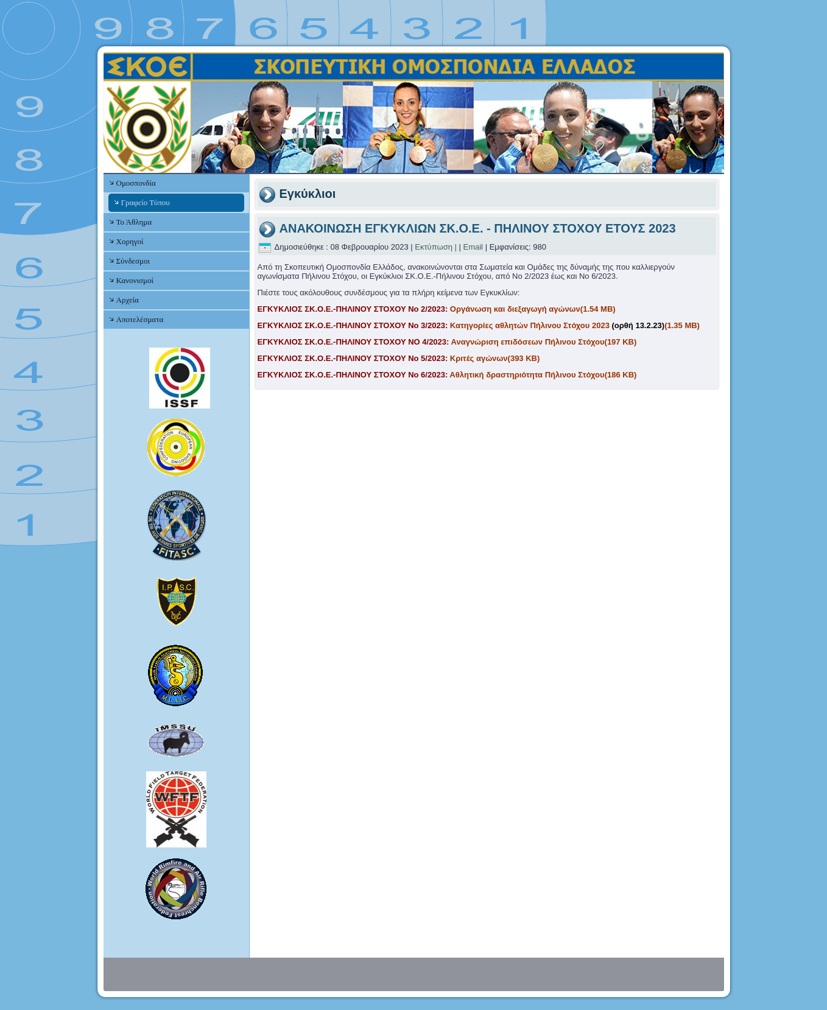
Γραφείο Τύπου (145, 202)
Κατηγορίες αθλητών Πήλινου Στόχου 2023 (479, 325)
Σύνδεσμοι (133, 260)
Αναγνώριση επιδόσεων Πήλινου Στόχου (447, 341)
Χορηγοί (130, 241)
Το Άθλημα (134, 221)
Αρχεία (127, 299)
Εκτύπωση (433, 246)
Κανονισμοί (134, 280)
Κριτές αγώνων (399, 358)
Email (473, 246)
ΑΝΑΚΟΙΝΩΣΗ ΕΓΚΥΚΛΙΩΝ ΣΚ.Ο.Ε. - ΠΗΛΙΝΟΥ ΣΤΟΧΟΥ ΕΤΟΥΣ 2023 (478, 228)
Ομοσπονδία (136, 183)
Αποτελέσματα (140, 319)
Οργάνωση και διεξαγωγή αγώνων (437, 309)
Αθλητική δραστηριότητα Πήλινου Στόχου (447, 374)
